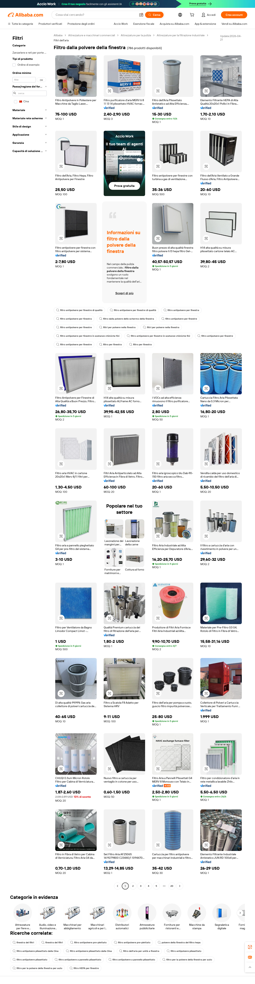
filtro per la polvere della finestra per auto (187, 959)
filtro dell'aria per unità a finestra (139, 951)
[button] (141, 14)
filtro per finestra (110, 344)
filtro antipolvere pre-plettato (88, 942)
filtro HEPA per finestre (84, 968)
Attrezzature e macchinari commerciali (91, 35)
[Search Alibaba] (96, 15)
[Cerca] (154, 15)
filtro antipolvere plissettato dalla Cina (36, 951)
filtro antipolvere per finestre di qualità (79, 310)
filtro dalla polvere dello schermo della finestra (126, 318)
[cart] (193, 15)
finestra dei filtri (23, 942)
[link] (250, 947)
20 (171, 886)
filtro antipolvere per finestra (181, 310)
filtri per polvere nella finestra (117, 327)
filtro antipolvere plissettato (184, 951)
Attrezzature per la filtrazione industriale (181, 35)
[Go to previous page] (117, 885)
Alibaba (58, 35)
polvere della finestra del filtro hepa (179, 942)
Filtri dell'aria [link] (61, 40)
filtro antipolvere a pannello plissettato (78, 959)
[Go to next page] (179, 885)
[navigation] (29, 461)
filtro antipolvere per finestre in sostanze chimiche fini (87, 335)
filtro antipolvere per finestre (179, 318)
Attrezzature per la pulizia (136, 35)
